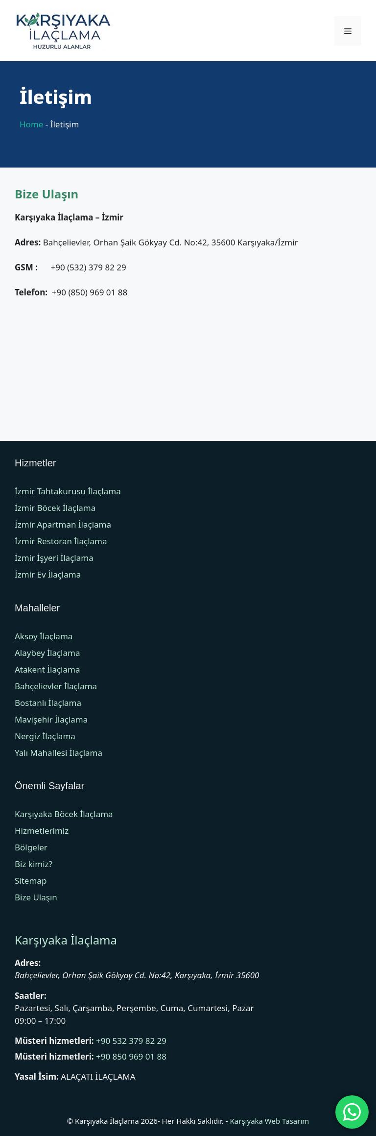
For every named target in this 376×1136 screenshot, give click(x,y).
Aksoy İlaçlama (43, 636)
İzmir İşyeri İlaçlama (54, 557)
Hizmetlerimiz (42, 830)
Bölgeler (31, 847)
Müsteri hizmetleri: (54, 1040)
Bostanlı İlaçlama (48, 702)
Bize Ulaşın (36, 897)
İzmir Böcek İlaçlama (55, 507)
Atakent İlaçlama (47, 669)
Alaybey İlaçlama (47, 652)
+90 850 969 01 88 (131, 1056)
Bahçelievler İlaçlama (56, 686)
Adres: (28, 962)
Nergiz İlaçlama (45, 736)
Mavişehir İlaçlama (51, 719)
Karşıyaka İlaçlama (66, 940)
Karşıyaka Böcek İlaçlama (64, 814)
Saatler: (31, 995)
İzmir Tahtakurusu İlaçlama (68, 491)
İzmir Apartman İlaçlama (63, 524)
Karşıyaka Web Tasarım (269, 1121)
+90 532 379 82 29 (131, 1040)
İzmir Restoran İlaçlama (61, 541)
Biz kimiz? (33, 864)
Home (31, 124)
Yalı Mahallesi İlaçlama (58, 752)
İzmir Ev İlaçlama (48, 574)
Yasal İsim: (37, 1076)
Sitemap (31, 880)
